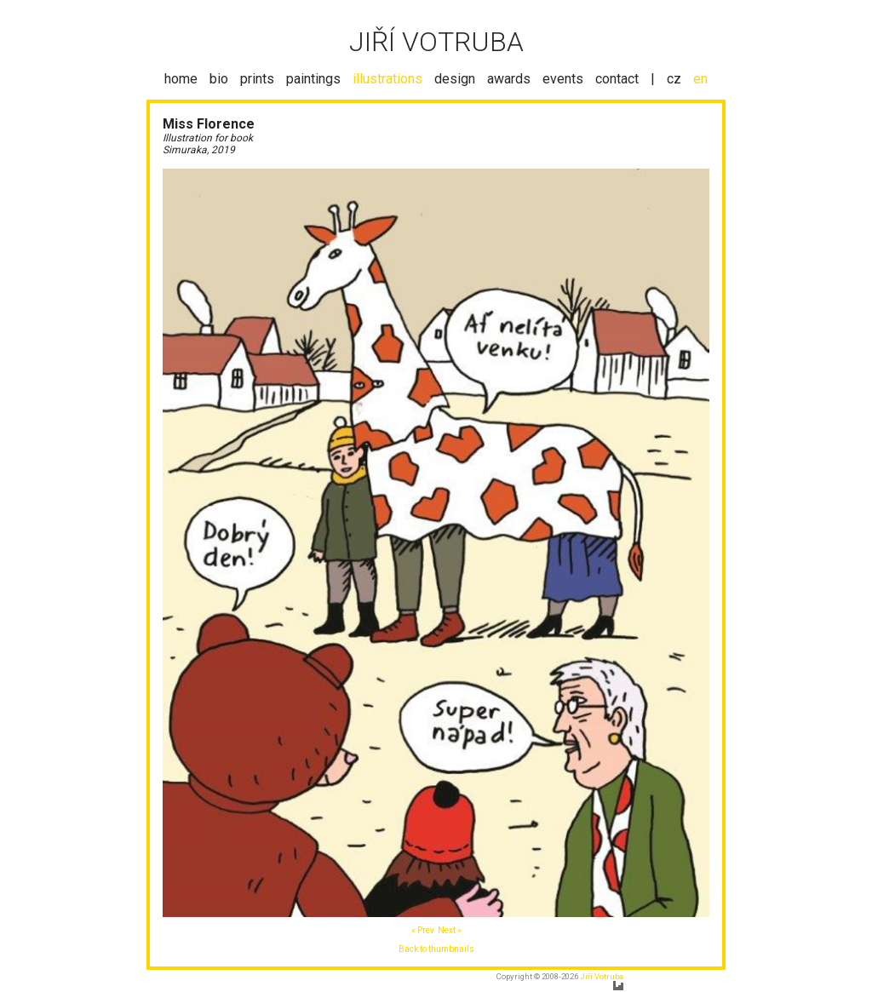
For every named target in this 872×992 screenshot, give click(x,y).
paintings (313, 79)
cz (674, 79)
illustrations (387, 79)
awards (509, 79)
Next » (450, 930)
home (181, 79)
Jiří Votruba (601, 976)
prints (257, 79)
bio (218, 79)
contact (617, 79)
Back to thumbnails (436, 949)
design (454, 79)
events (562, 79)
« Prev (422, 930)
